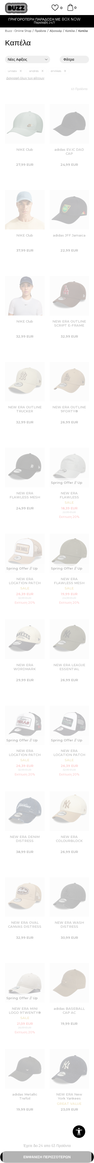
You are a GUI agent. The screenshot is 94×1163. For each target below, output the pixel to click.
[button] (79, 1131)
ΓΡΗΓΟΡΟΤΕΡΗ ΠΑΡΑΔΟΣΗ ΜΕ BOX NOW (47, 19)
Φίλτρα (74, 59)
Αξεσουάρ (56, 31)
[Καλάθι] (70, 10)
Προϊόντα (40, 31)
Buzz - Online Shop (18, 31)
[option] (47, 21)
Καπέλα (70, 31)
